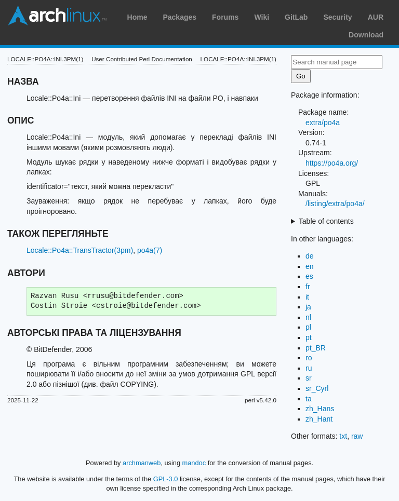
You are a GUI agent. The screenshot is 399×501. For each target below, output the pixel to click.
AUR (375, 17)
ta (308, 399)
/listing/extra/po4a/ (335, 203)
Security (337, 17)
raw (357, 436)
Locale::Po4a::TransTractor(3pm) (79, 250)
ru (308, 368)
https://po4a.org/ (331, 163)
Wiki (261, 17)
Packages (179, 17)
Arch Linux (57, 15)
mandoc (194, 463)
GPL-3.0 (165, 479)
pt (308, 337)
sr (308, 378)
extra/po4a (322, 122)
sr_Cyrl (316, 388)
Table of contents (326, 221)
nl (308, 317)
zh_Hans (319, 408)
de (309, 256)
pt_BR (315, 348)
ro (308, 358)
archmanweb (142, 463)
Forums (225, 17)
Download (366, 35)
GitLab (296, 17)
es (309, 276)
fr (307, 286)
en (309, 266)
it (307, 297)
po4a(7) (149, 250)
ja (308, 307)
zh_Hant (318, 419)
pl (308, 327)
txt (343, 436)
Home (137, 17)
